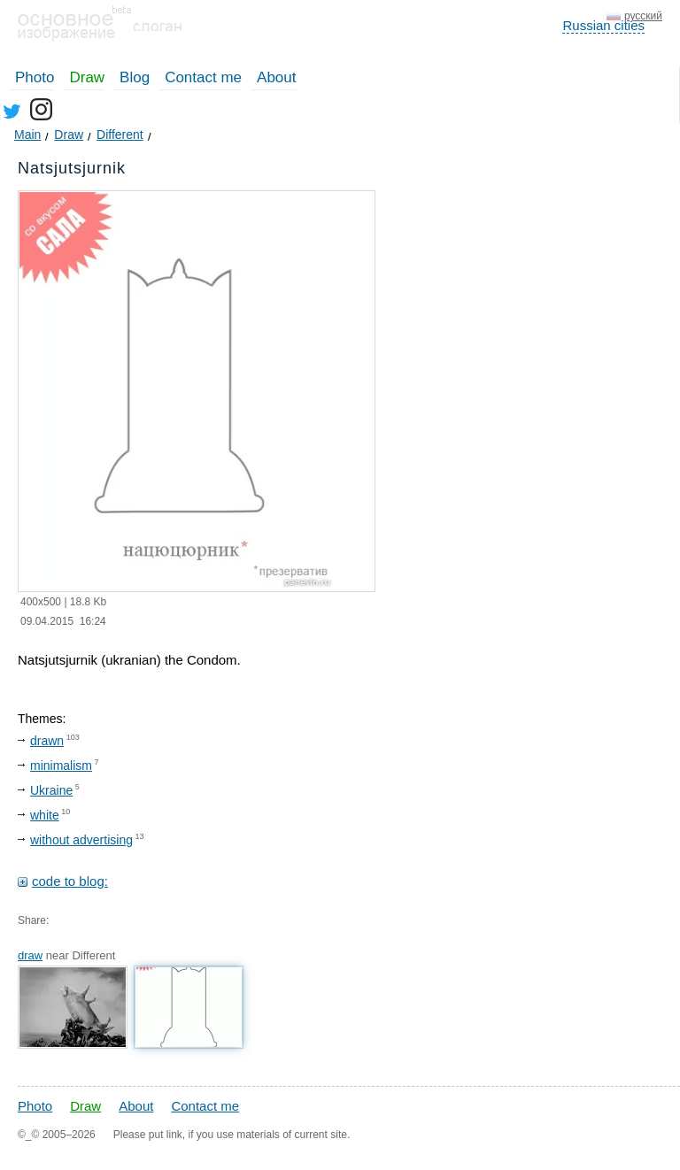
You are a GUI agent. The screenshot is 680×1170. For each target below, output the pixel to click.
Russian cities (603, 25)
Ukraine (51, 790)
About (276, 77)
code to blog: (70, 881)
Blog (135, 77)
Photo (34, 77)
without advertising (81, 840)
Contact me (203, 77)
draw (30, 955)
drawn (47, 741)
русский (643, 16)
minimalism (61, 765)
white (44, 815)
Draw (86, 77)
